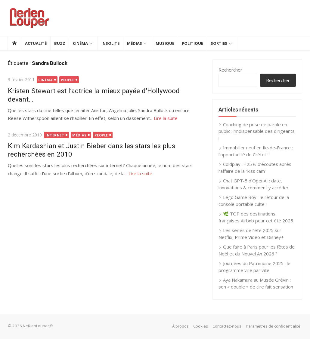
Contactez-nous (227, 326)
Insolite (110, 43)
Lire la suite (165, 118)
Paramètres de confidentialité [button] (273, 326)
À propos (180, 326)
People (67, 80)
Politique (192, 43)
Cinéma (80, 43)
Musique (165, 43)
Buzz (59, 43)
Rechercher (230, 70)
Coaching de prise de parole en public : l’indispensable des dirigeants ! (257, 131)
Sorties (219, 43)
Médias (134, 43)
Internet (54, 135)
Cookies (201, 326)
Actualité (36, 43)
